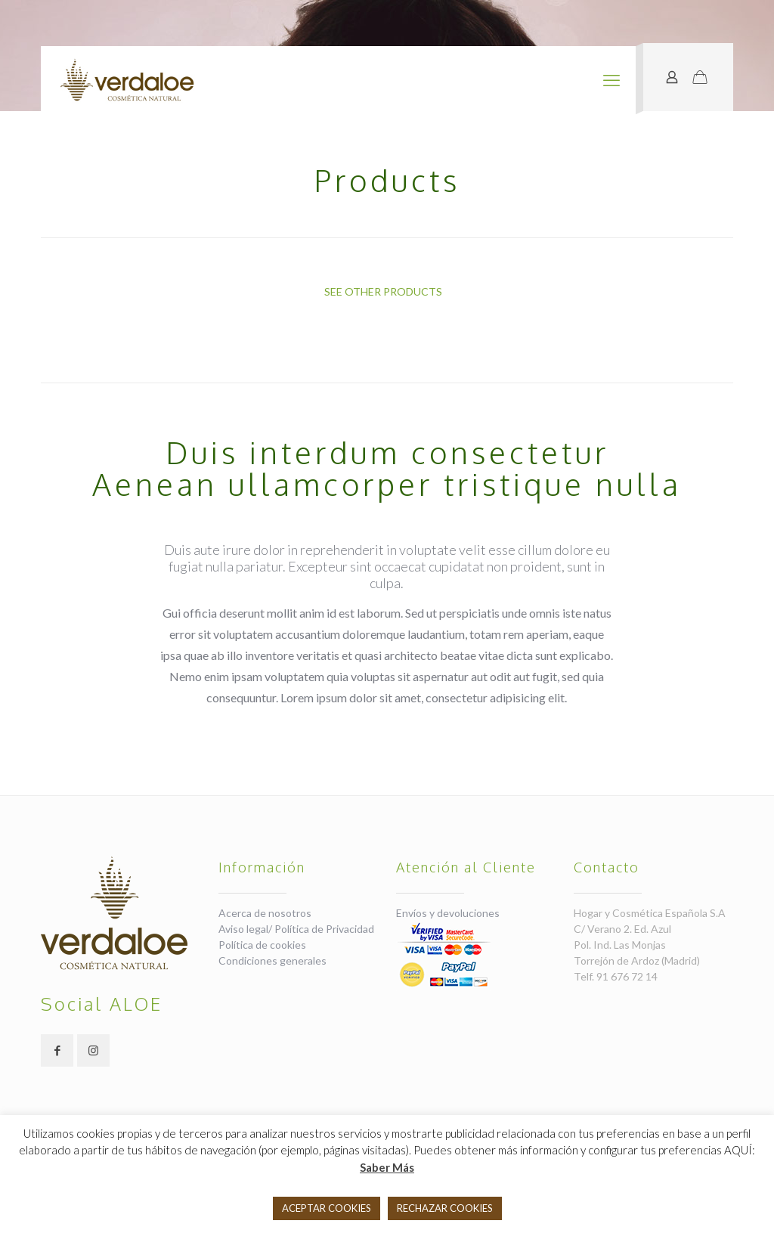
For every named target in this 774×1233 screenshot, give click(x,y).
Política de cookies (262, 944)
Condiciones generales (272, 960)
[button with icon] (57, 1050)
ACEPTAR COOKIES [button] (326, 1208)
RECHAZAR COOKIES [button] (445, 1208)
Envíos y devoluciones (448, 912)
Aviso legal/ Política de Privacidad (296, 928)
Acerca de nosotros (264, 912)
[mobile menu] (611, 80)
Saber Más (387, 1167)
